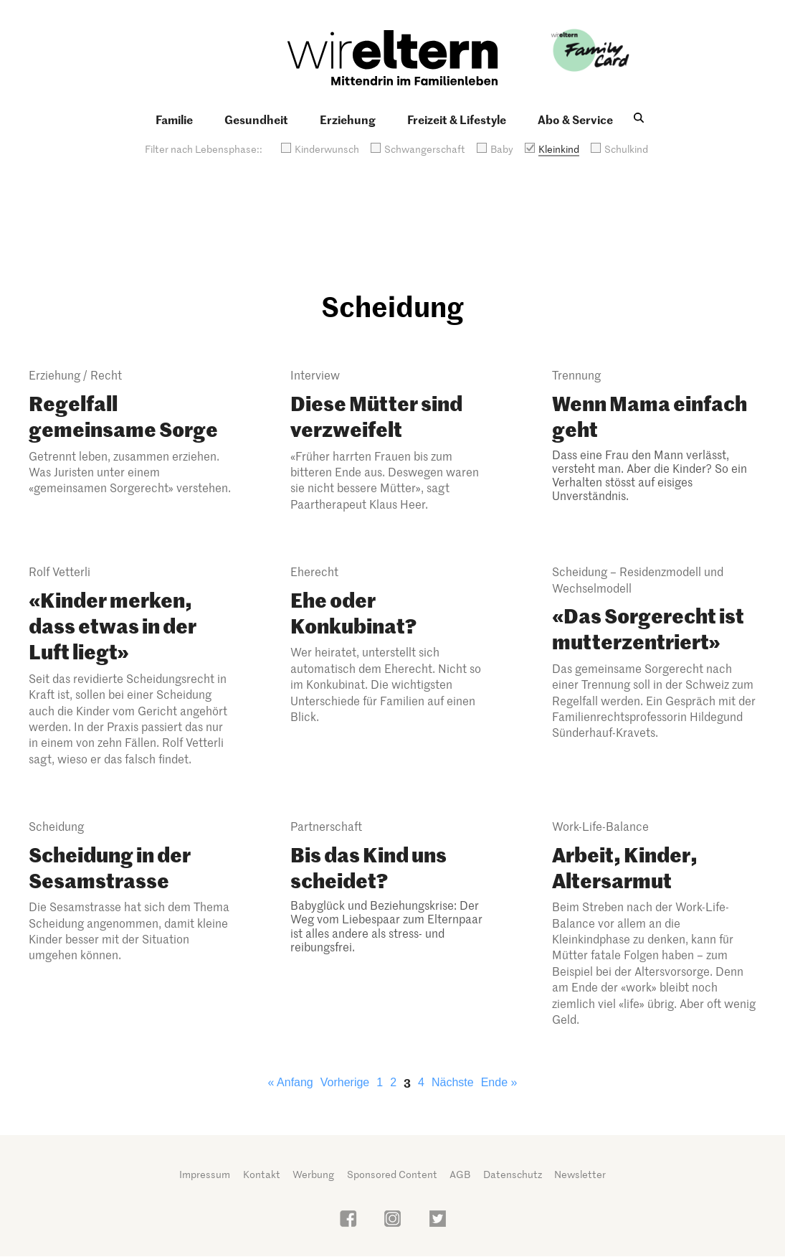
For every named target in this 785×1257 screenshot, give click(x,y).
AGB (459, 1174)
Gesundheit (256, 119)
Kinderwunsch (327, 149)
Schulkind (626, 149)
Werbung (313, 1174)
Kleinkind (558, 149)
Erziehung (348, 119)
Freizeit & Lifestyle (456, 119)
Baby (501, 149)
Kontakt (261, 1174)
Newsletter (580, 1174)
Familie (174, 119)
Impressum (204, 1174)
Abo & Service (575, 119)
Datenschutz (512, 1174)
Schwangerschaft (424, 149)
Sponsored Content (392, 1174)
